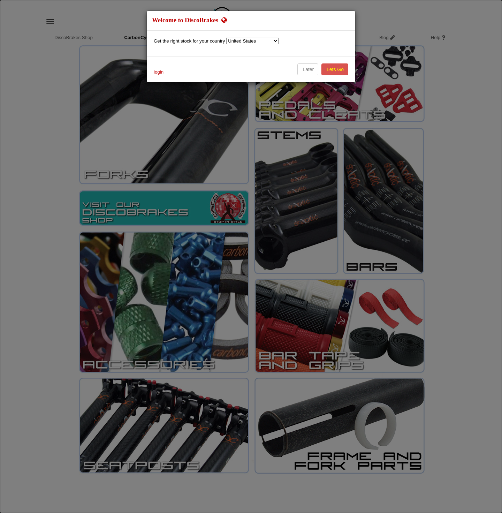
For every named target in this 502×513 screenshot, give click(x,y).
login (158, 72)
